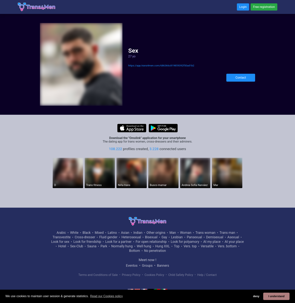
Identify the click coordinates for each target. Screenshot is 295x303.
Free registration (264, 7)
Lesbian (177, 237)
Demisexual (214, 237)
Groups (147, 265)
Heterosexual (131, 237)
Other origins (156, 233)
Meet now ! (147, 260)
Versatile (207, 246)
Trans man (227, 233)
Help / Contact (207, 275)
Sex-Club (76, 246)
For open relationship (151, 242)
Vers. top (190, 246)
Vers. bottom (227, 246)
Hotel (62, 246)
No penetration (155, 251)
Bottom (134, 251)
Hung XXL (162, 246)
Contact (241, 77)
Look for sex (60, 242)
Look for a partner (118, 242)
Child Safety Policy (180, 275)
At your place (234, 242)
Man (173, 233)
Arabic (61, 233)
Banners (163, 265)
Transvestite (62, 237)
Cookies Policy (154, 275)
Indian (137, 233)
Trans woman (205, 233)
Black (87, 233)
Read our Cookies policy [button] (106, 296)
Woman (185, 233)
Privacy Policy (131, 275)
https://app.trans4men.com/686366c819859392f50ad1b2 (161, 65)
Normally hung (122, 246)
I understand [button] (276, 296)
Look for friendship (87, 242)
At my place (211, 242)
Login (243, 7)
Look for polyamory (185, 242)
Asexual (233, 237)
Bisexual (151, 237)
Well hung (144, 246)
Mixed (99, 233)
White (74, 233)
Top (176, 246)
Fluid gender (108, 237)
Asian (125, 233)
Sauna (91, 246)
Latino (112, 233)
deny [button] (256, 296)
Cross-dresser (85, 237)
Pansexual (194, 237)
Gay (164, 237)
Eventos (132, 265)
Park (103, 246)
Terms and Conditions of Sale (98, 275)
